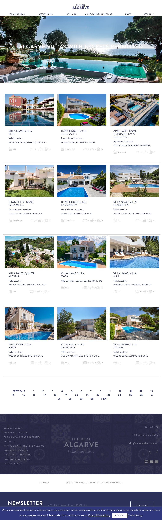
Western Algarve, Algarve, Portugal (28, 143)
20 (76, 395)
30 (81, 399)
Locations (46, 14)
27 (152, 395)
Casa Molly (16, 205)
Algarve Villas (13, 428)
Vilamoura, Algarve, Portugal (76, 214)
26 (141, 395)
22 (98, 395)
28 (59, 399)
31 (92, 399)
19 (66, 395)
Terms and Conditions (17, 455)
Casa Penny (69, 205)
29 (70, 399)
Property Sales (13, 464)
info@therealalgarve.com (143, 443)
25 (130, 395)
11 (131, 391)
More (148, 14)
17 (45, 395)
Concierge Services (99, 14)
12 (141, 391)
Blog (128, 14)
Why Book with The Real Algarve (24, 446)
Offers (72, 14)
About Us (9, 442)
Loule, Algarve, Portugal (89, 281)
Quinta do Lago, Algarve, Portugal (131, 146)
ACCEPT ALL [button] (119, 516)
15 (23, 395)
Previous (18, 391)
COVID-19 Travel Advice (18, 459)
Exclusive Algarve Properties (22, 437)
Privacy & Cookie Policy (99, 515)
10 (120, 391)
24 (119, 395)
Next (104, 399)
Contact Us (151, 427)
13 (151, 391)
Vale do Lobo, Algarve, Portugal (78, 143)
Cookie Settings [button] (135, 515)
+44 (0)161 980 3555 (145, 435)
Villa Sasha (69, 134)
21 (87, 395)
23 (108, 395)
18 (55, 395)
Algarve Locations (15, 433)
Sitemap (44, 483)
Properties (17, 14)
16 (34, 395)
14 (13, 395)
